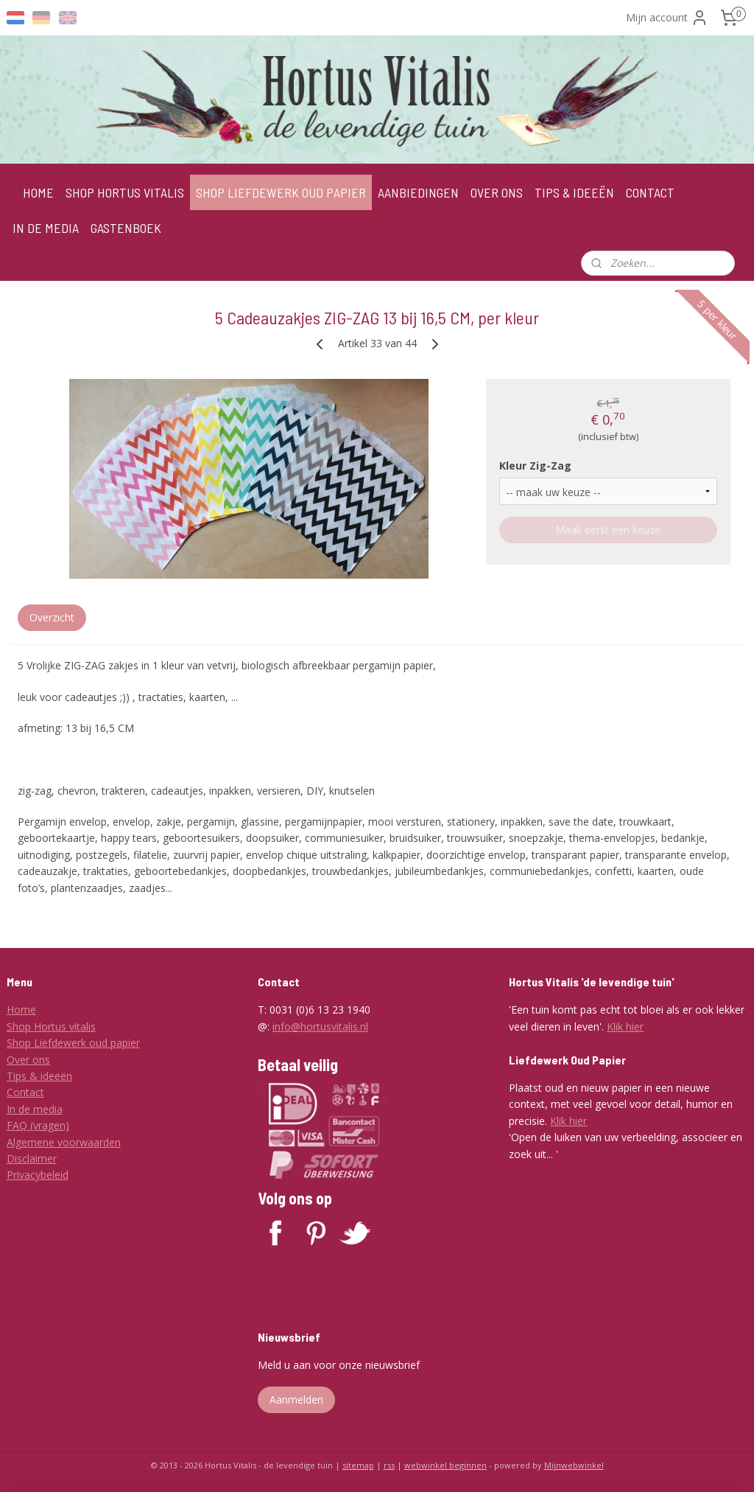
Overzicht (51, 617)
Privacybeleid (37, 1175)
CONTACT (650, 192)
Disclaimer (32, 1158)
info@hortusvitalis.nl (320, 1026)
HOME (38, 192)
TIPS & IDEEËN (574, 192)
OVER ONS (497, 192)
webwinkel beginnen (445, 1465)
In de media (35, 1109)
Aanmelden (296, 1399)
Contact (25, 1092)
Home (21, 1010)
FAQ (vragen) (38, 1125)
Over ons (28, 1060)
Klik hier (625, 1026)
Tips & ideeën (39, 1076)
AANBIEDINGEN (418, 192)
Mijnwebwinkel (574, 1465)
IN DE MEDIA (46, 228)
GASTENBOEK (126, 228)
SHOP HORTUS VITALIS (125, 192)
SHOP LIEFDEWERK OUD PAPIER (281, 192)
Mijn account (667, 18)
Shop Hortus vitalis (51, 1026)
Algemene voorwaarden (64, 1142)
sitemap (358, 1465)
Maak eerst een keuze (607, 530)
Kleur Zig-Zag (535, 466)
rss (389, 1465)
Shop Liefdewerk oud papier (73, 1043)
